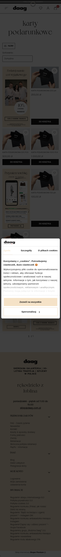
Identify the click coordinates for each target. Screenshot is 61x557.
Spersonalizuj (30, 311)
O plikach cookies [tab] (48, 250)
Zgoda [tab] (6, 250)
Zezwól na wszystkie (31, 302)
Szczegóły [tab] (26, 250)
